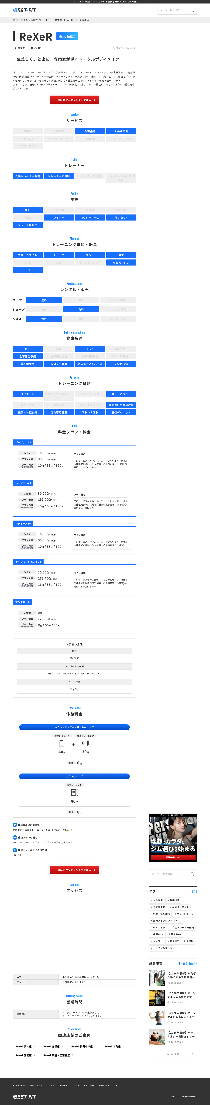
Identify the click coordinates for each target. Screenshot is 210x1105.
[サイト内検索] (177, 10)
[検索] (192, 10)
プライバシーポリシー (83, 1085)
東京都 (58, 20)
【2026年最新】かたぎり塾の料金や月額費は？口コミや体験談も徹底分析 (182, 975)
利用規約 (64, 1085)
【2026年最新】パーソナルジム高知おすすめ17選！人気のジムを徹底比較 (182, 1034)
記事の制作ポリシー (108, 1085)
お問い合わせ (19, 1085)
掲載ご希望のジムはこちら (42, 1085)
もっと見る (181, 1054)
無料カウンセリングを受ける (77, 100)
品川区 (70, 20)
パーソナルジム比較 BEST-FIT (33, 20)
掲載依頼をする (179, 857)
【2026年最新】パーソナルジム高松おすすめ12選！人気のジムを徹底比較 (182, 995)
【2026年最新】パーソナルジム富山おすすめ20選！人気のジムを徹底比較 (182, 1015)
